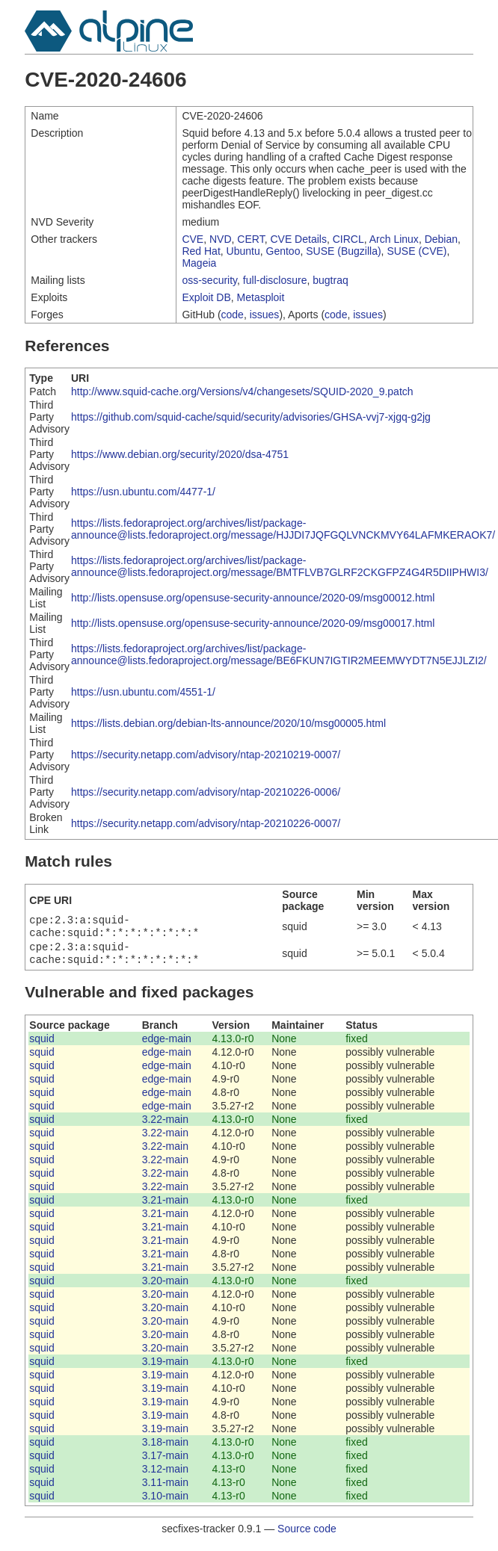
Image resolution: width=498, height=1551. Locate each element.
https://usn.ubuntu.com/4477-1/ (143, 492)
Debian (441, 239)
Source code (306, 1535)
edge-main (166, 1044)
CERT (250, 239)
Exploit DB (206, 297)
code (232, 315)
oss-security (209, 280)
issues (265, 315)
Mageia (199, 263)
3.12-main (165, 1475)
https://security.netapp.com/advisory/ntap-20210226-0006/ (205, 792)
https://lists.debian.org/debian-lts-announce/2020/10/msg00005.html (228, 723)
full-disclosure (275, 280)
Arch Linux (394, 239)
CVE (192, 239)
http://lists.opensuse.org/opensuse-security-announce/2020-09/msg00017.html (252, 623)
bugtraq (330, 280)
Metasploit (261, 297)
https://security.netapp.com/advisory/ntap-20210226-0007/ (205, 823)
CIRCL (348, 239)
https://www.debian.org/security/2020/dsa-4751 (180, 454)
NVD (220, 239)
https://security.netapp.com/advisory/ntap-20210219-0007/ (205, 755)
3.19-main (165, 1367)
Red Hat (201, 251)
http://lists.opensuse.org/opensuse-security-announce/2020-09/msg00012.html (252, 598)
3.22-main (165, 1125)
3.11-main (165, 1488)
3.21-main (165, 1206)
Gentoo (283, 251)
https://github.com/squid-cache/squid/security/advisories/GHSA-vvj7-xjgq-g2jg (251, 417)
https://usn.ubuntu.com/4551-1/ (143, 692)
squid (41, 1044)
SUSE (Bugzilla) (343, 251)
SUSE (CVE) (416, 251)
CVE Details (298, 239)
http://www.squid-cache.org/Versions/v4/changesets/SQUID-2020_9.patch (242, 391)
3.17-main (165, 1461)
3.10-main (165, 1502)
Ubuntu (243, 251)
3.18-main (165, 1448)
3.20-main (165, 1286)
